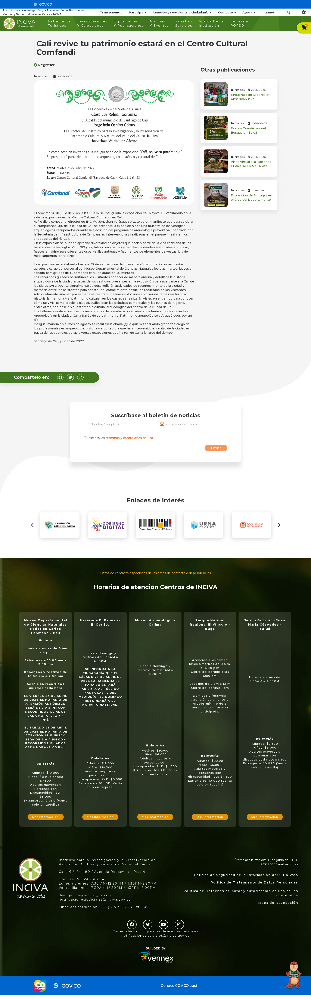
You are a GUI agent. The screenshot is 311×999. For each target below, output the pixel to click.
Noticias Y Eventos (159, 23)
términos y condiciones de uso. (130, 438)
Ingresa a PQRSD (239, 23)
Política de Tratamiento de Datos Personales (254, 882)
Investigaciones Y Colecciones (92, 23)
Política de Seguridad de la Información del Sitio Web (246, 875)
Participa (137, 12)
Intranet (268, 12)
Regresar (44, 65)
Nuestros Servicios (183, 23)
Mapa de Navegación (278, 903)
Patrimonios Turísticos (59, 23)
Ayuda (248, 12)
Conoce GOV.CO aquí (179, 986)
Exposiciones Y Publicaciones (128, 23)
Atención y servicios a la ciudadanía (182, 12)
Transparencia (111, 12)
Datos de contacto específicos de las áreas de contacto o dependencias (155, 573)
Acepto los (121, 438)
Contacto (227, 12)
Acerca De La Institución (211, 23)
